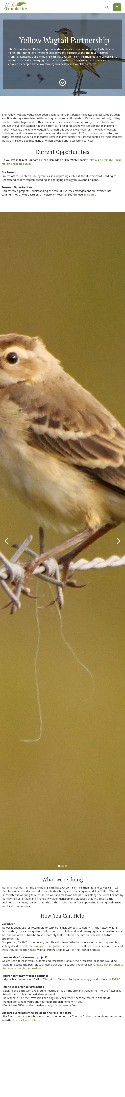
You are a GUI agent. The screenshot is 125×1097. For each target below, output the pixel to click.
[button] (117, 7)
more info (89, 194)
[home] (15, 6)
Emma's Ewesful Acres (26, 1020)
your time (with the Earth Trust (60, 946)
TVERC (116, 979)
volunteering (31, 946)
